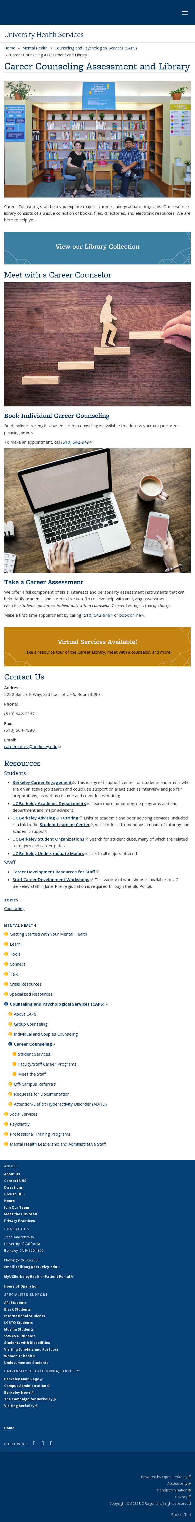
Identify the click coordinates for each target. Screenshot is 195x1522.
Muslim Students (19, 1329)
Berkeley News (19, 1392)
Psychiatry (20, 1124)
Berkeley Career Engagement (44, 782)
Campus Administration (27, 1385)
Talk (14, 974)
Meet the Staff (32, 1074)
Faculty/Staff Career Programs (47, 1064)
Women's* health (19, 1356)
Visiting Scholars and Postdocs (31, 1349)
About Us (12, 1174)
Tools (15, 954)
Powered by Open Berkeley (166, 1476)
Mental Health (35, 48)
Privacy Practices (19, 1220)
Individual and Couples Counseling (46, 1034)
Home (9, 48)
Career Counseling (34, 1046)
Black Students (17, 1309)
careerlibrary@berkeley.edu (32, 746)
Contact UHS (15, 1180)
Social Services (24, 1114)
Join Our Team (16, 1207)
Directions (13, 1187)
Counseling (14, 908)
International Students (24, 1316)
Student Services (34, 1054)
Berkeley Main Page (23, 1379)
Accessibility (179, 1483)
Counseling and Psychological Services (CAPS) (96, 48)
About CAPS (25, 1014)
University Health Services (44, 34)
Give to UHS (14, 1194)
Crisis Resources (26, 984)
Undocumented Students (26, 1362)
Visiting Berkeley (21, 1405)
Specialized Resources (31, 994)
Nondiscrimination (174, 1490)
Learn (15, 944)
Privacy (183, 1496)
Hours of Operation (21, 1286)
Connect (17, 964)
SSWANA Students (20, 1336)
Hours (9, 1200)
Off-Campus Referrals (35, 1084)
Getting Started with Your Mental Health (48, 934)
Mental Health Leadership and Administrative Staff (58, 1144)
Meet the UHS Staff (20, 1214)
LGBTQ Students (18, 1322)
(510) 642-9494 (76, 442)
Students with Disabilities (27, 1342)
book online (131, 615)
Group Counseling (31, 1024)
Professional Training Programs (40, 1134)
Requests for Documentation (42, 1094)
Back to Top (181, 1514)
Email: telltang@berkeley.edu (32, 1266)
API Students (15, 1302)
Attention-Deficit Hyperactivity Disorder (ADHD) (60, 1104)
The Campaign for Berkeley (30, 1399)
